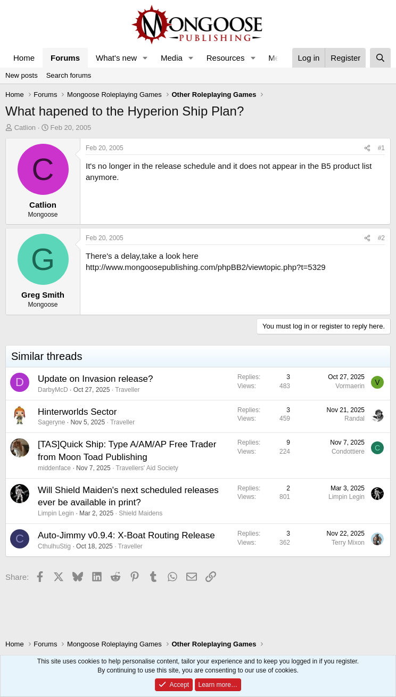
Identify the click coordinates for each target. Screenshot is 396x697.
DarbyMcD (53, 389)
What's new (116, 57)
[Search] (380, 58)
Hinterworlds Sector (77, 412)
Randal (354, 418)
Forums (65, 57)
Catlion (25, 128)
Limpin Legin (56, 513)
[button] (145, 58)
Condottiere (348, 451)
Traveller (127, 389)
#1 (381, 148)
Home (24, 57)
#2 (381, 238)
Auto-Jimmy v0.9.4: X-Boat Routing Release (126, 535)
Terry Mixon (348, 542)
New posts (21, 75)
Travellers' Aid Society (147, 468)
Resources (226, 57)
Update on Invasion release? (95, 379)
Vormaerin (350, 386)
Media (172, 57)
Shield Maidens (140, 513)
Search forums (69, 75)
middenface (54, 468)
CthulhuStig (54, 546)
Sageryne (51, 422)
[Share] (367, 148)
